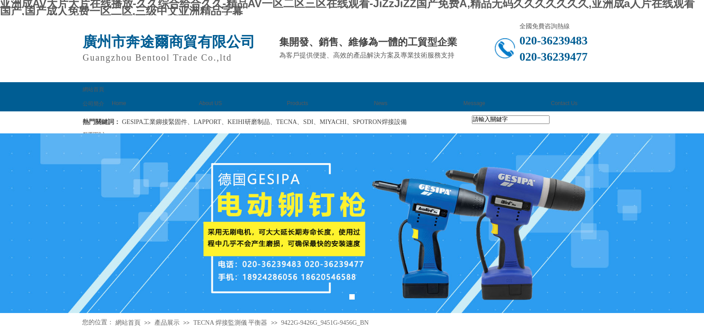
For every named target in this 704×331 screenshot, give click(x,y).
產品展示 (167, 322)
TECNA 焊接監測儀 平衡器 (230, 322)
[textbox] (511, 119)
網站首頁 (128, 322)
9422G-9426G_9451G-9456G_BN (325, 322)
